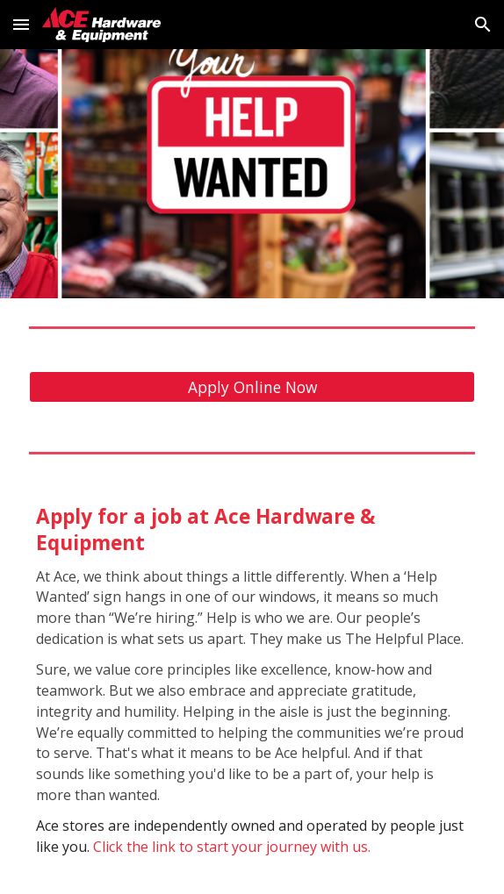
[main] (251, 685)
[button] (21, 24)
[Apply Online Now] (251, 387)
